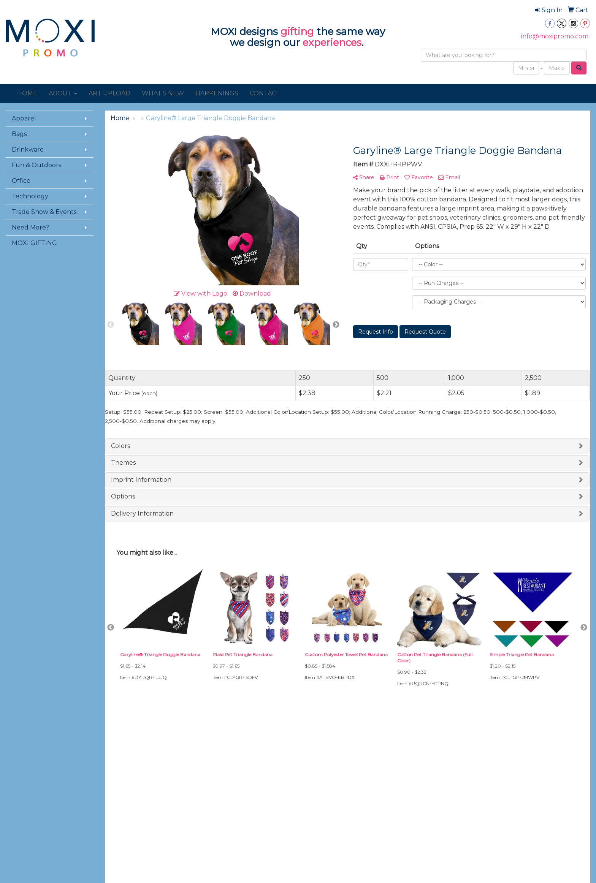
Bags (19, 134)
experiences (332, 42)
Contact (16, 780)
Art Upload (217, 759)
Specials (16, 791)
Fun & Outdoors (36, 165)
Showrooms (120, 769)
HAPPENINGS (216, 93)
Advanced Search (127, 759)
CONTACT (265, 93)
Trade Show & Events (44, 211)
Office (21, 180)
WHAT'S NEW (163, 93)
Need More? (30, 227)
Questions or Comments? (44, 814)
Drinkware (28, 149)
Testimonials (120, 791)
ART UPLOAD (109, 93)
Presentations (122, 780)
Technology (30, 196)
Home (13, 759)
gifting (297, 31)
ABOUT (63, 93)
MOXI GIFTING (34, 243)
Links (111, 801)
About (13, 769)
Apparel (24, 118)
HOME (27, 93)
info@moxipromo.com (554, 36)
